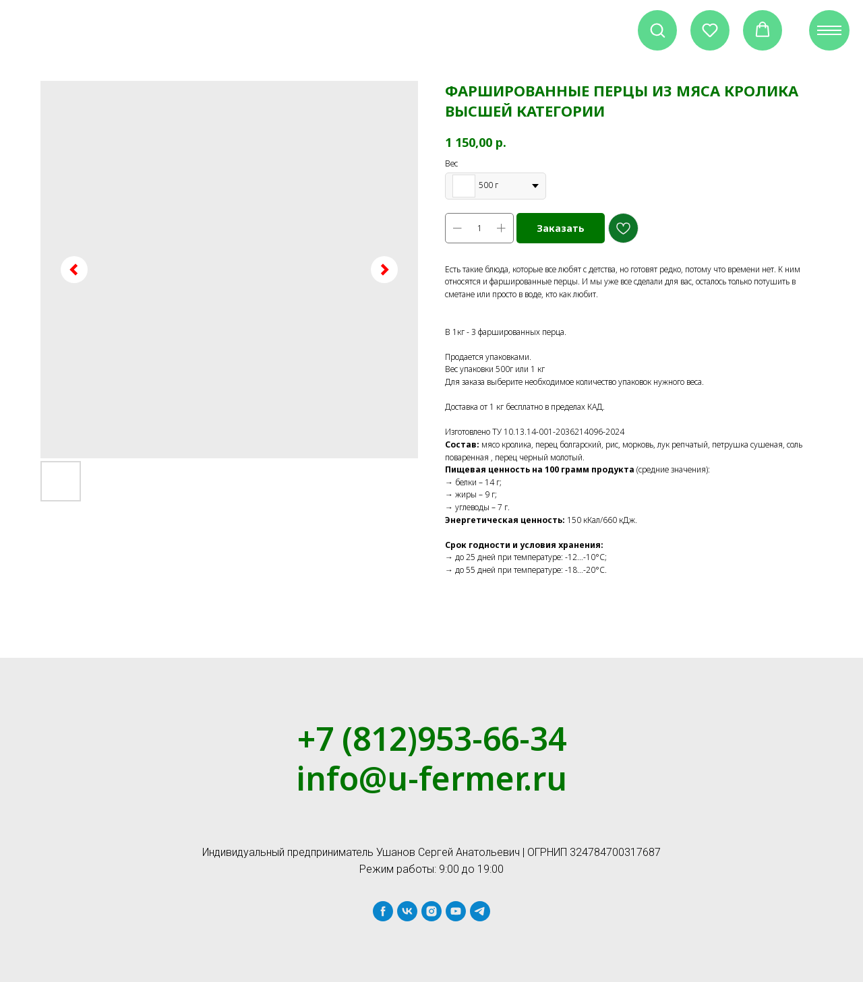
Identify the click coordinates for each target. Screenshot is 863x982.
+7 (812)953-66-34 (431, 738)
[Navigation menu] (829, 30)
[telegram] (480, 911)
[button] (657, 30)
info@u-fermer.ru (432, 778)
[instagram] (431, 911)
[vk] (407, 911)
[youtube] (456, 911)
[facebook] (383, 911)
